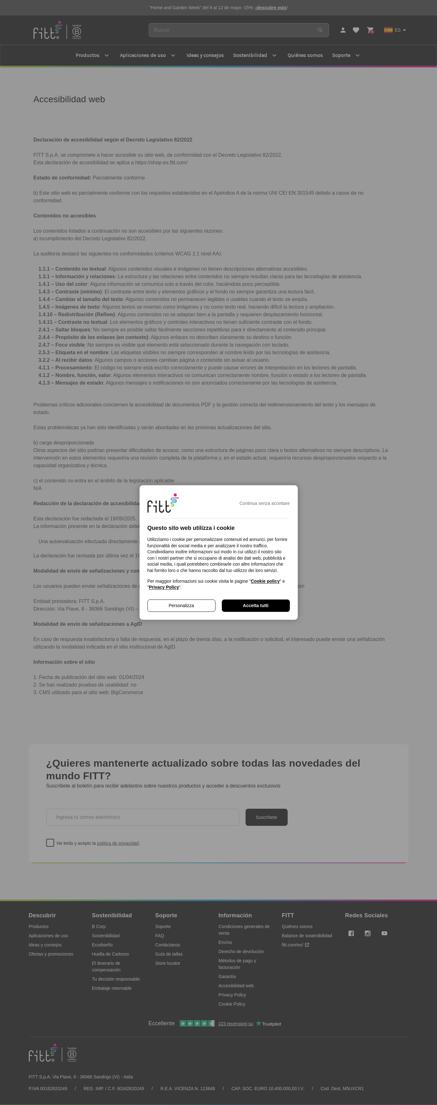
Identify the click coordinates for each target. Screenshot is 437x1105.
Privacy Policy (164, 587)
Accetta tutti (256, 605)
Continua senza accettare (265, 503)
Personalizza (181, 605)
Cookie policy (265, 581)
